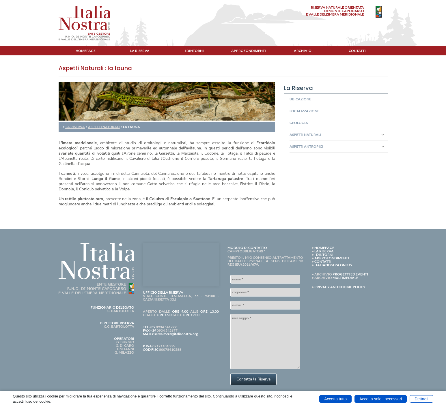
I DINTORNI (323, 254)
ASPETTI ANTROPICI (306, 146)
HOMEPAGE (324, 247)
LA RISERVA (75, 127)
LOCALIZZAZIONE (304, 111)
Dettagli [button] (421, 399)
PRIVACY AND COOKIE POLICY (339, 287)
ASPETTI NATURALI (104, 127)
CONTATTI (322, 261)
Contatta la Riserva (253, 379)
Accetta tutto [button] (335, 399)
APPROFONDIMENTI (331, 258)
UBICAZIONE (300, 99)
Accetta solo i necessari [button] (380, 399)
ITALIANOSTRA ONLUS (333, 265)
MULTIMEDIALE (345, 277)
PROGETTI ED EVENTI (350, 274)
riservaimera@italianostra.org (175, 334)
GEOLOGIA (299, 123)
